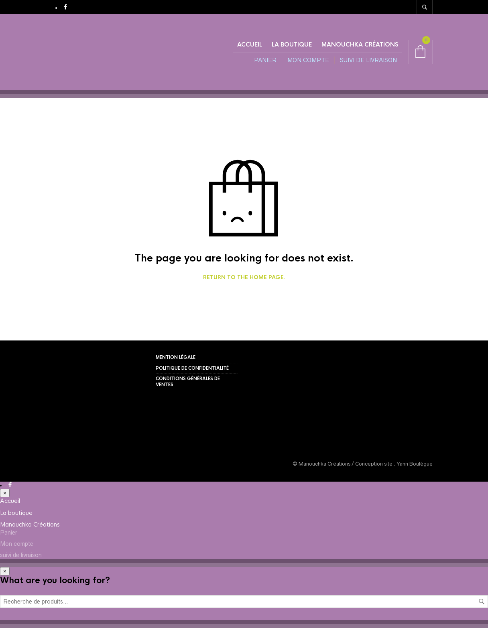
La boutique (292, 44)
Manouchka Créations (359, 44)
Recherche (481, 601)
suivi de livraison (368, 60)
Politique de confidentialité (192, 368)
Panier (265, 60)
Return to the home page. (244, 277)
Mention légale (175, 357)
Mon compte (308, 60)
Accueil (249, 44)
